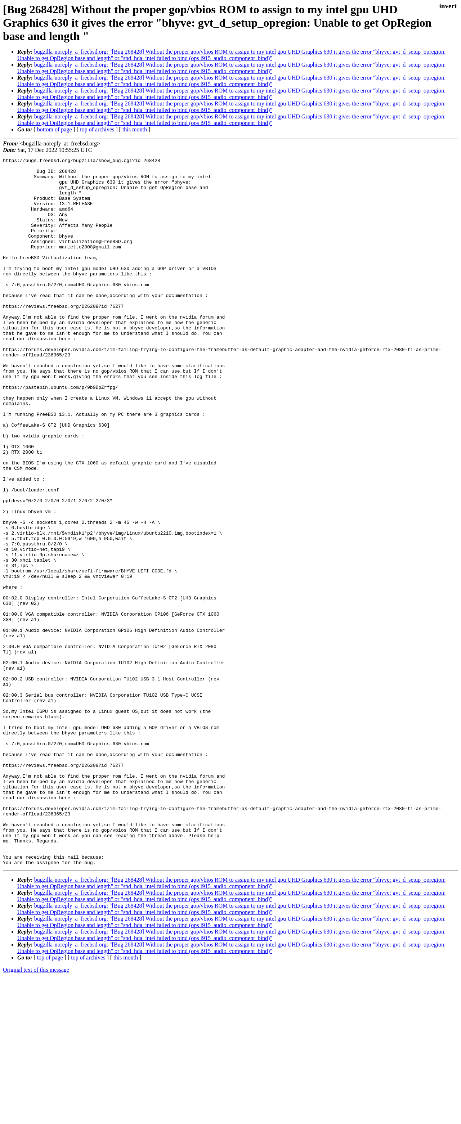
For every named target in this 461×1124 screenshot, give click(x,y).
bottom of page (54, 129)
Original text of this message (36, 1111)
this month (134, 129)
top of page (50, 1099)
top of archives (97, 129)
